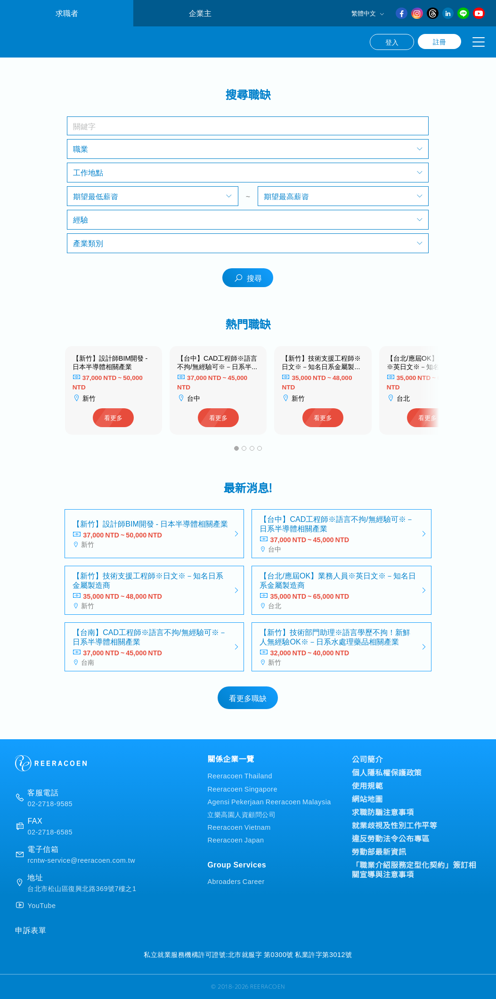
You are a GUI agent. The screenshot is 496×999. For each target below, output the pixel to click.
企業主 (200, 13)
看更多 (113, 417)
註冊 (439, 41)
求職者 (67, 13)
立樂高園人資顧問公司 (241, 814)
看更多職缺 (248, 697)
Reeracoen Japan (235, 839)
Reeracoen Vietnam (238, 827)
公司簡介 (367, 759)
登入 (391, 42)
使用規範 (367, 785)
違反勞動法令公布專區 (391, 838)
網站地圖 (367, 798)
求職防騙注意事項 (383, 812)
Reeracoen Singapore (242, 788)
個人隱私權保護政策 (387, 772)
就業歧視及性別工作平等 (395, 825)
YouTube (41, 905)
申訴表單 (30, 929)
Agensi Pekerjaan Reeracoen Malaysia (269, 801)
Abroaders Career (235, 881)
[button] (236, 448)
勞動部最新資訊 (379, 851)
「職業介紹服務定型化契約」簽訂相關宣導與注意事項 (414, 869)
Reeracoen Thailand (239, 775)
